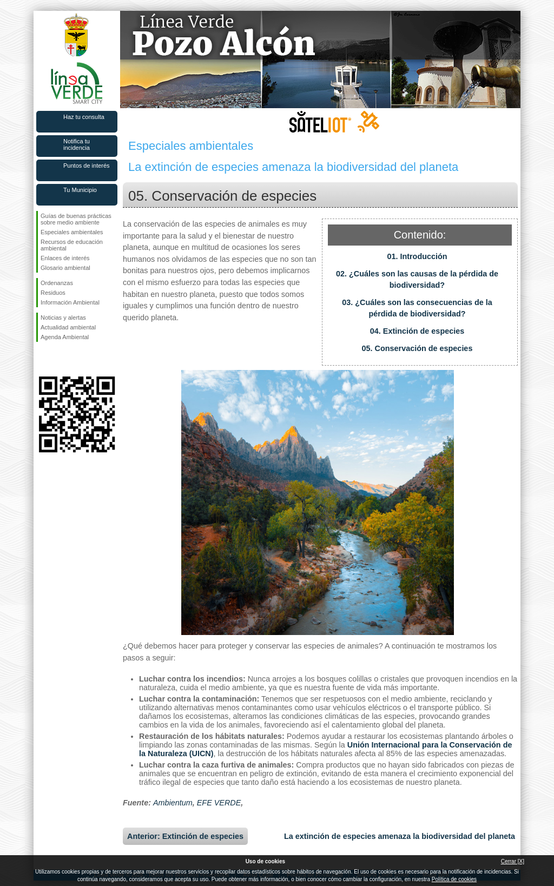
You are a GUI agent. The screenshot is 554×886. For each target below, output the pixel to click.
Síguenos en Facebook (42, 359)
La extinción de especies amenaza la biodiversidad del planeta (399, 836)
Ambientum (173, 802)
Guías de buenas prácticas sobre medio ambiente (76, 219)
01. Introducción (417, 256)
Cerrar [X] (512, 861)
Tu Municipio (80, 190)
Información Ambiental (70, 302)
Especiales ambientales (72, 232)
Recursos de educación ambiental (72, 245)
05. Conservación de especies (417, 348)
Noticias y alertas (63, 317)
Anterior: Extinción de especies (185, 836)
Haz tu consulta (83, 117)
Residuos (53, 292)
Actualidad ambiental (68, 327)
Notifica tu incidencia (76, 144)
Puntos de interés (86, 165)
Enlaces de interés (65, 258)
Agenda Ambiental (65, 337)
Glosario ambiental (65, 268)
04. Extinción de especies (417, 331)
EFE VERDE (219, 802)
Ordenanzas (57, 283)
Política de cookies (454, 879)
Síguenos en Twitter (60, 359)
